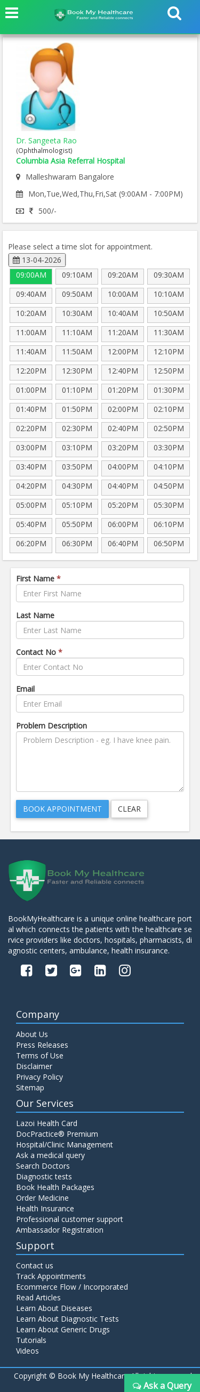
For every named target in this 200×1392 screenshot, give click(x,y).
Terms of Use (39, 1055)
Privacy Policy (39, 1077)
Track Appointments (51, 1276)
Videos (27, 1351)
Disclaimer (34, 1066)
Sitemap (30, 1087)
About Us (32, 1034)
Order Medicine (42, 1198)
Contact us (34, 1265)
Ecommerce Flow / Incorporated (72, 1287)
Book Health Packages (55, 1187)
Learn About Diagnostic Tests (67, 1319)
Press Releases (42, 1045)
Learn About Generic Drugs (63, 1329)
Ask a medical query (50, 1155)
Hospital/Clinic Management (64, 1144)
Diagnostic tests (44, 1176)
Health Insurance (45, 1208)
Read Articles (38, 1297)
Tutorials (31, 1340)
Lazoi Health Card (46, 1123)
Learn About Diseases (54, 1308)
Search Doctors (43, 1166)
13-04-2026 (37, 260)
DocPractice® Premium (57, 1134)
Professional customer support (69, 1219)
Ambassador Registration (59, 1230)
